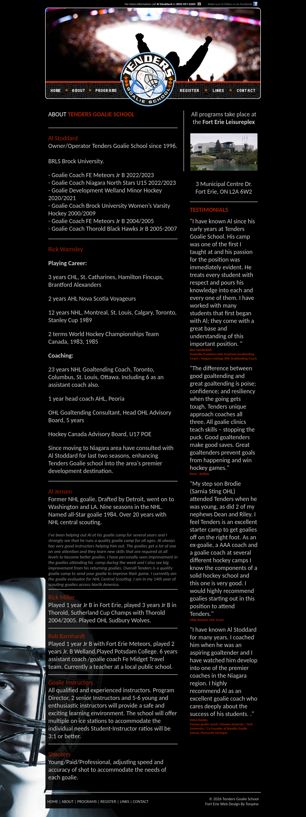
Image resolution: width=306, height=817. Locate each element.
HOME (52, 801)
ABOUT (68, 801)
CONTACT (140, 801)
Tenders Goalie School (241, 798)
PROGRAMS (87, 801)
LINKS (124, 801)
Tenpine (252, 803)
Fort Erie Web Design (222, 803)
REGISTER (108, 801)
